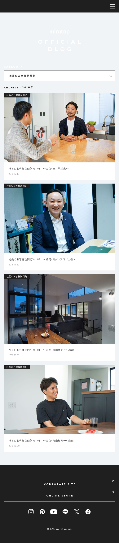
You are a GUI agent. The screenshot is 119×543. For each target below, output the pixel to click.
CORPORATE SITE (79, 483)
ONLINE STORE (80, 494)
